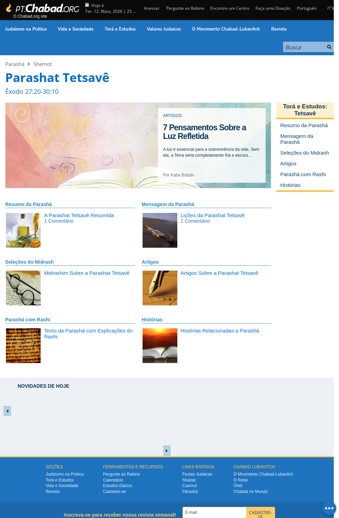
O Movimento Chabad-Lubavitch (226, 29)
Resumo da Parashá (28, 204)
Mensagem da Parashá (168, 204)
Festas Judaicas (197, 474)
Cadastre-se (114, 491)
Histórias (152, 319)
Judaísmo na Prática (26, 29)
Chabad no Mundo (250, 491)
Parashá (14, 63)
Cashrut (189, 485)
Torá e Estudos (120, 29)
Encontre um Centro (229, 8)
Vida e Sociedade (76, 29)
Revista (278, 29)
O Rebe (240, 480)
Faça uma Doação (273, 8)
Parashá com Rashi (27, 319)
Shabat (188, 480)
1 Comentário (58, 221)
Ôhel (237, 485)
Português (307, 8)
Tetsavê (305, 113)
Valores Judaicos (164, 29)
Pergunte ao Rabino (185, 8)
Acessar (151, 8)
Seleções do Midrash (29, 262)
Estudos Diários (117, 485)
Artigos (150, 262)
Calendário (113, 480)
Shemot (42, 63)
